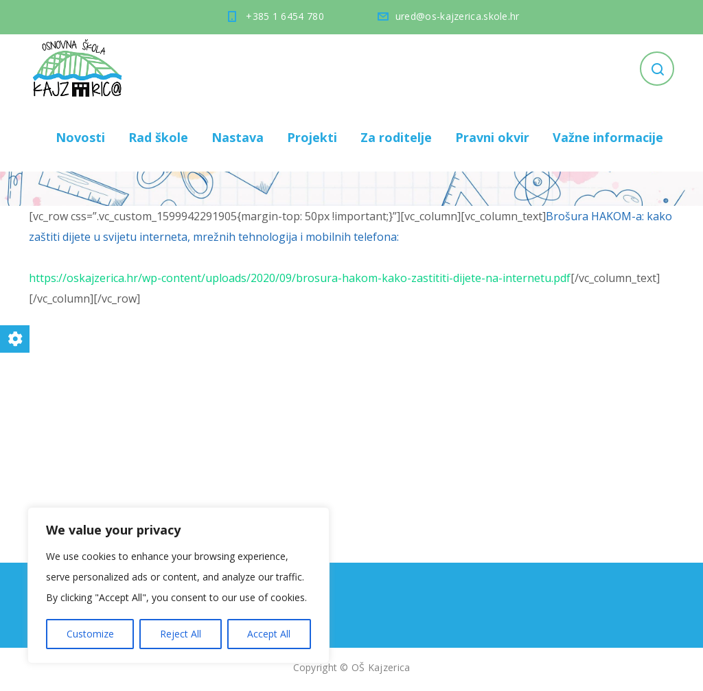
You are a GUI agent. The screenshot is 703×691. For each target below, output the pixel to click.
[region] (178, 585)
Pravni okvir (492, 137)
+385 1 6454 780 (285, 16)
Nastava (237, 137)
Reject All (180, 633)
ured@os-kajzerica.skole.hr (457, 16)
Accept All (268, 633)
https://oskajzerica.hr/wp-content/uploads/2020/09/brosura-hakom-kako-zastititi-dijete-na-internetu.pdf (300, 277)
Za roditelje (396, 137)
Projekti (312, 137)
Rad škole (158, 137)
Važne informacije (608, 137)
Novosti (80, 137)
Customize (90, 633)
